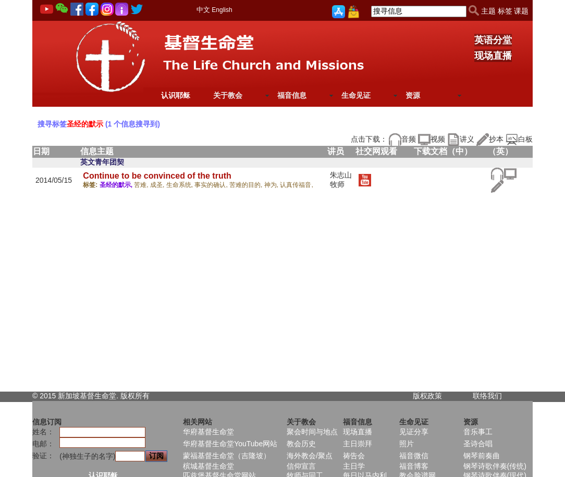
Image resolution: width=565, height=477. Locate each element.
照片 (406, 444)
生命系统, (180, 185)
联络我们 (487, 396)
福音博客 (413, 466)
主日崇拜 (357, 444)
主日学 (354, 466)
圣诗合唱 (478, 444)
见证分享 (413, 432)
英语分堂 (493, 40)
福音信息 (291, 95)
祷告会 (354, 455)
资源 (413, 95)
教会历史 (301, 444)
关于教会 (227, 95)
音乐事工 (478, 432)
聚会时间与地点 (312, 432)
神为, (272, 185)
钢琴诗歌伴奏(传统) (494, 466)
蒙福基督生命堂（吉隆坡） (227, 455)
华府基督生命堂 (208, 432)
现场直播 (493, 56)
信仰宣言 (301, 466)
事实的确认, (211, 185)
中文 (203, 10)
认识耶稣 (175, 95)
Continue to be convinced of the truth (157, 175)
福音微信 (413, 455)
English (222, 10)
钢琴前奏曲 (481, 455)
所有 (142, 396)
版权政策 (427, 396)
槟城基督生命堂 (208, 466)
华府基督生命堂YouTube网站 (230, 444)
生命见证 (356, 95)
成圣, (158, 185)
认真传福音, (296, 185)
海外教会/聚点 (310, 455)
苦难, (142, 185)
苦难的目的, (246, 185)
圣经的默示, (117, 185)
